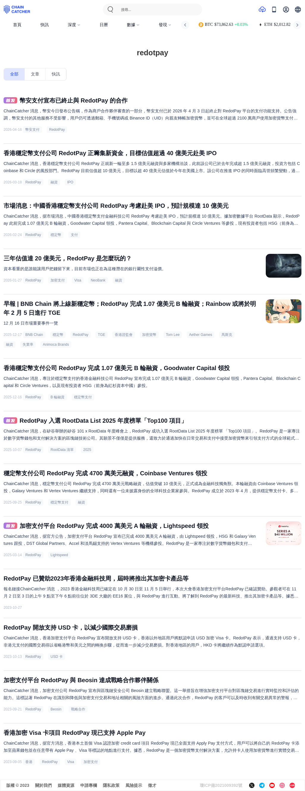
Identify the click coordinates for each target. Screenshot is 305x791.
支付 (74, 235)
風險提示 (133, 785)
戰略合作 (78, 709)
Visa (77, 280)
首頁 (17, 25)
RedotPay (57, 130)
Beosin (56, 709)
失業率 (28, 344)
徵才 (152, 785)
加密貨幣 (149, 335)
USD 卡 (57, 657)
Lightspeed (59, 555)
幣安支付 (32, 130)
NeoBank (98, 280)
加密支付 (58, 280)
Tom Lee (173, 335)
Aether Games (200, 335)
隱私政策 (111, 785)
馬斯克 (226, 335)
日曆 (104, 25)
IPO (70, 182)
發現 (165, 25)
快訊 (44, 25)
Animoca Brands (56, 344)
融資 (54, 182)
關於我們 (43, 785)
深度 (74, 25)
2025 (87, 450)
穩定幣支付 (83, 397)
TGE (101, 335)
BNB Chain (34, 335)
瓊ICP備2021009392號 (221, 785)
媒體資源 (66, 785)
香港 (28, 762)
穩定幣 (56, 235)
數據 (133, 25)
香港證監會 (124, 335)
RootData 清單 (62, 450)
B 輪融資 (58, 397)
